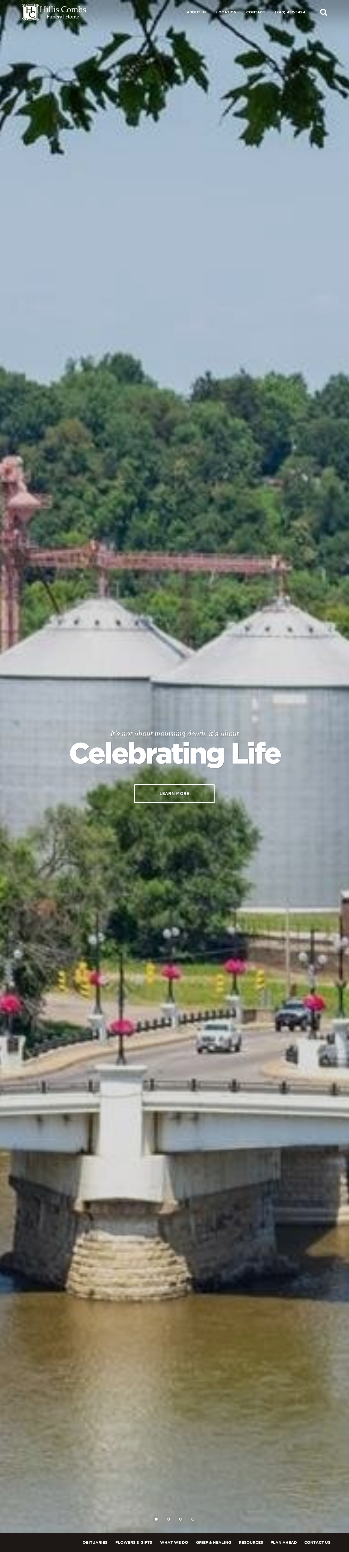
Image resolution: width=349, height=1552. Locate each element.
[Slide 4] (192, 1519)
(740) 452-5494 (290, 12)
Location (226, 12)
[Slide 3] (180, 1519)
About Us (197, 12)
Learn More (174, 793)
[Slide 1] (156, 1519)
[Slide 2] (168, 1519)
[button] (323, 12)
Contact (255, 12)
